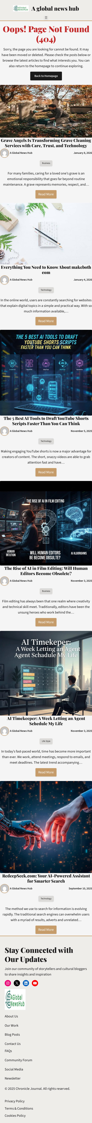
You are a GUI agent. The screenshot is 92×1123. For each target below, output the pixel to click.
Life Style (46, 741)
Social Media (14, 1069)
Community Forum (18, 1060)
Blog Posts (12, 1034)
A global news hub (55, 8)
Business (46, 163)
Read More (46, 194)
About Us (11, 1016)
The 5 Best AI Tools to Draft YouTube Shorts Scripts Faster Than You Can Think (46, 421)
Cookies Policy (15, 1115)
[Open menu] (46, 17)
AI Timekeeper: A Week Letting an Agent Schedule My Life (46, 721)
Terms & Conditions (19, 1108)
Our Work (11, 1025)
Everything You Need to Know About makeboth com (46, 269)
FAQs (8, 1051)
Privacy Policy (15, 1101)
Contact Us (13, 1043)
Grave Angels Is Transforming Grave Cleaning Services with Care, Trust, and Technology (46, 143)
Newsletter (13, 1078)
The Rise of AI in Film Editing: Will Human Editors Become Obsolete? (46, 571)
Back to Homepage (46, 76)
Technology (46, 290)
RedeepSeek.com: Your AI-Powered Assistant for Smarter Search (46, 878)
